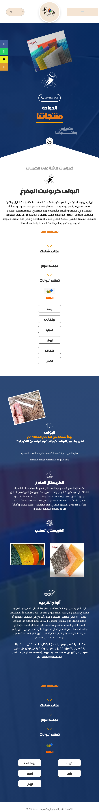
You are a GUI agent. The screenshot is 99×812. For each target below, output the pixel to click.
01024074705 (51, 98)
